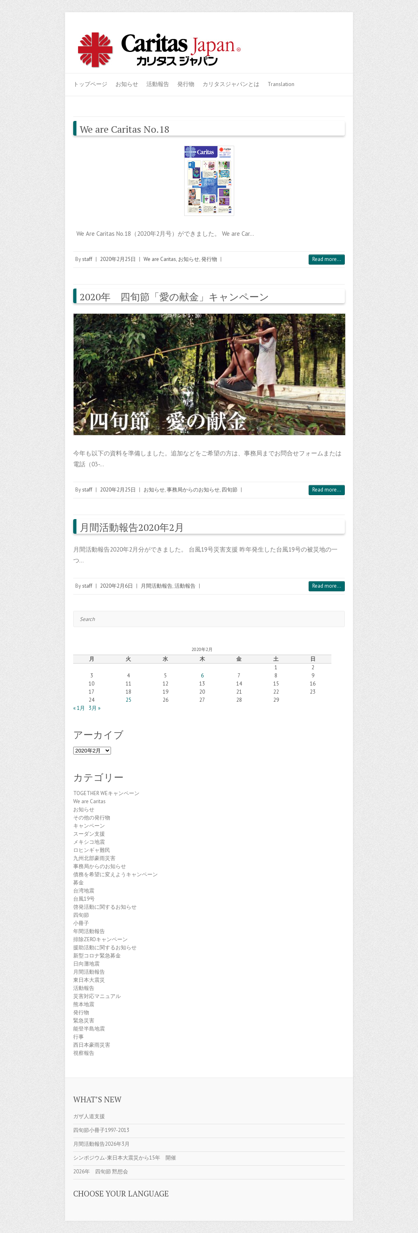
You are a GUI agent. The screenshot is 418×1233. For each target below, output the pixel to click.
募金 (78, 882)
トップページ (90, 84)
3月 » (94, 708)
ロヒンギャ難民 (91, 850)
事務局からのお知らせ (193, 489)
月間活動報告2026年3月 (101, 1143)
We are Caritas (160, 259)
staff (87, 259)
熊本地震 (83, 1004)
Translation (281, 84)
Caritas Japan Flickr (324, 38)
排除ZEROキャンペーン (100, 939)
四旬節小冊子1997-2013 (101, 1130)
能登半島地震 (89, 1028)
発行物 (185, 84)
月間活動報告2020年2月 (132, 527)
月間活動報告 (156, 585)
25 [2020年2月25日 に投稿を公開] (128, 699)
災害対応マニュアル (97, 996)
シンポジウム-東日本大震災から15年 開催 (124, 1157)
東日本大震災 (89, 979)
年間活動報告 (89, 931)
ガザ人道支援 (89, 1116)
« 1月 (79, 708)
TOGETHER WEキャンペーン (106, 793)
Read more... (326, 259)
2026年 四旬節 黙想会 (100, 1171)
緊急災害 (83, 1020)
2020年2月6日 (116, 585)
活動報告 (157, 84)
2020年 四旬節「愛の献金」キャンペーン (174, 296)
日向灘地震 (86, 963)
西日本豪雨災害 (91, 1044)
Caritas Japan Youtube (312, 38)
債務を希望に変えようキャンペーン (115, 874)
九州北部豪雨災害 (94, 858)
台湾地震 (83, 890)
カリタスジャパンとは (230, 84)
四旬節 (229, 489)
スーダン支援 (89, 833)
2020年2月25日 (118, 259)
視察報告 (83, 1053)
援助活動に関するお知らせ (105, 947)
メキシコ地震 (89, 842)
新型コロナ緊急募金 (97, 955)
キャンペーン (89, 825)
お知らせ (126, 84)
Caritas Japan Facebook (300, 38)
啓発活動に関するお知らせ (105, 906)
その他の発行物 (91, 817)
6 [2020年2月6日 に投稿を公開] (202, 675)
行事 (78, 1036)
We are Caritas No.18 (125, 129)
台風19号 (84, 898)
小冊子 (81, 923)
